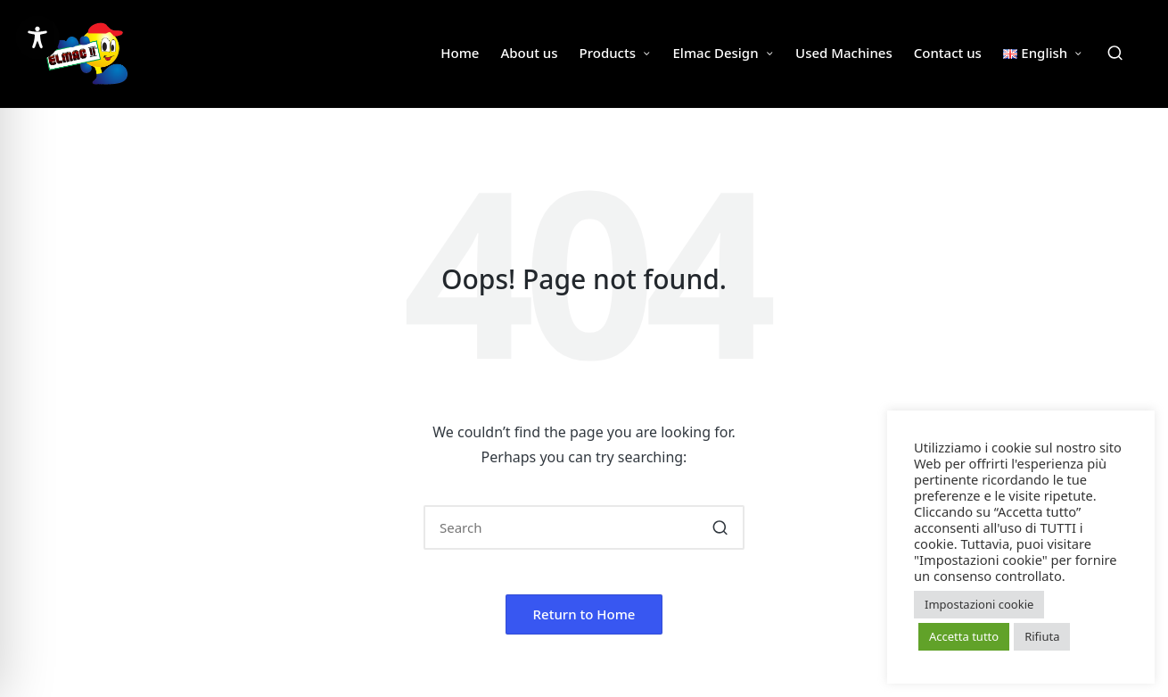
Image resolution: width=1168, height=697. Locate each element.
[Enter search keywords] (584, 527)
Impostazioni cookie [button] (979, 604)
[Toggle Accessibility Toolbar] (37, 37)
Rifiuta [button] (1041, 636)
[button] (720, 527)
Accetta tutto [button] (964, 636)
